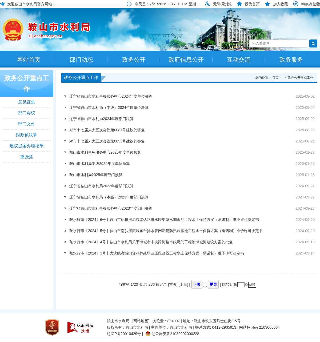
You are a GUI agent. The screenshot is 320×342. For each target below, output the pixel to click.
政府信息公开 (186, 59)
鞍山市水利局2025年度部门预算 (95, 175)
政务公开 (134, 59)
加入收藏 (280, 4)
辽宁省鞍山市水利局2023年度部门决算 (101, 186)
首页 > (277, 77)
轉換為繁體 (310, 4)
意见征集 (26, 102)
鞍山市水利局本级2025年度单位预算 (99, 163)
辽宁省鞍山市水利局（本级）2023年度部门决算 (109, 197)
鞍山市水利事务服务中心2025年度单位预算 (105, 152)
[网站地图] (140, 321)
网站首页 (29, 59)
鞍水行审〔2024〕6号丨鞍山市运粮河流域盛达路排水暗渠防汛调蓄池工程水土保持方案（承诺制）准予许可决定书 (164, 219)
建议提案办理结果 (27, 146)
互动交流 (238, 59)
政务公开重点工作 (26, 83)
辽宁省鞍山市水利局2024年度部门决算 (101, 119)
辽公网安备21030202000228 (172, 334)
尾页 (213, 284)
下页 (197, 284)
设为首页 (252, 4)
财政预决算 (26, 135)
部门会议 (26, 113)
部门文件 (26, 124)
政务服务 (291, 59)
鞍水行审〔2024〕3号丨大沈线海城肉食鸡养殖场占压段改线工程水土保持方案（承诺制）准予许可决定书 (156, 253)
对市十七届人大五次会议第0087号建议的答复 (107, 130)
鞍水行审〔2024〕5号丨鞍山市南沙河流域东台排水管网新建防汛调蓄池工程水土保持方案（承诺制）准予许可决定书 (166, 231)
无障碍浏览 (222, 4)
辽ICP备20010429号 (124, 334)
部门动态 (81, 59)
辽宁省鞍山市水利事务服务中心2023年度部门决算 (110, 208)
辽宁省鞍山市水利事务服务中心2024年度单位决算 (110, 96)
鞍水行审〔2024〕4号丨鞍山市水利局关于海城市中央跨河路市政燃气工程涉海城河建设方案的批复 (151, 242)
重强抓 (26, 156)
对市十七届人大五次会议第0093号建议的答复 (107, 141)
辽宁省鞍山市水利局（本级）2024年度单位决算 (109, 107)
